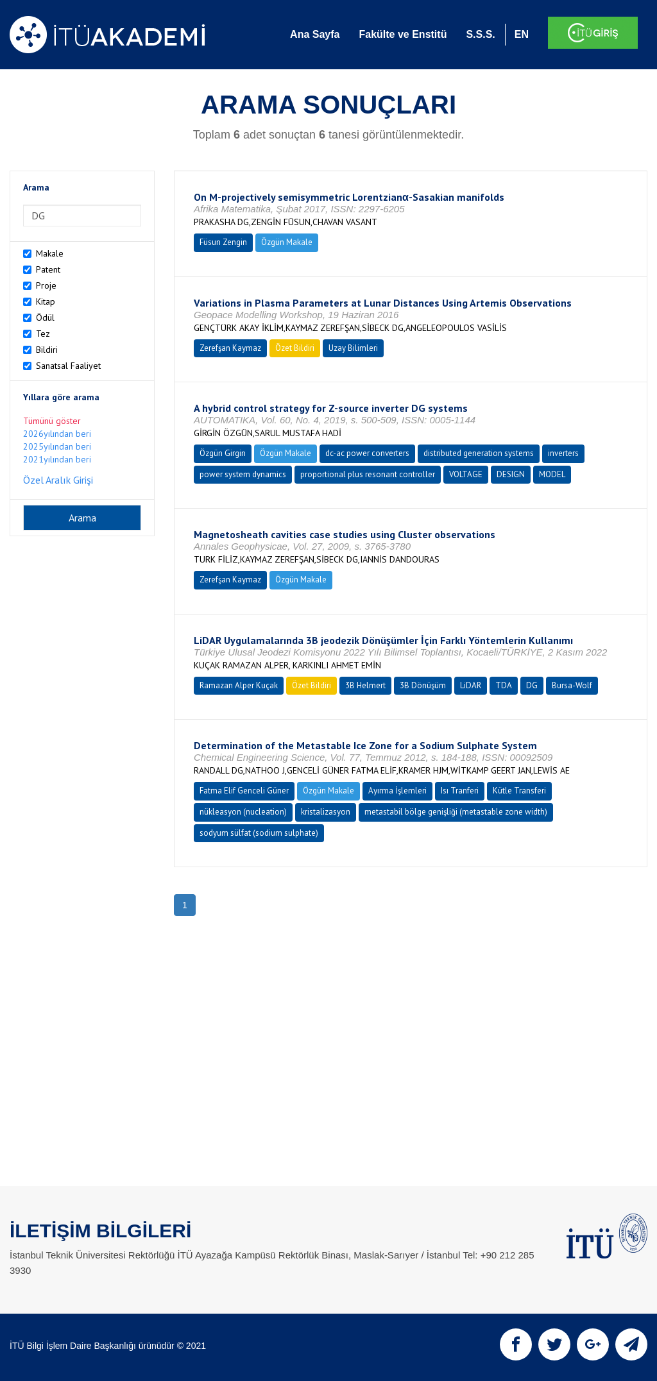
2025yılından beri (57, 446)
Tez (43, 333)
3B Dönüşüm (423, 685)
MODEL (552, 474)
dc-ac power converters (367, 453)
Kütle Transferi (519, 790)
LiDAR (470, 685)
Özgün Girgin (223, 453)
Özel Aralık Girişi (58, 479)
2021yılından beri (57, 459)
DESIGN (511, 474)
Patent (48, 269)
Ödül (45, 317)
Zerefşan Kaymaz (230, 348)
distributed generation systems (478, 453)
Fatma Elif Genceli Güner (244, 790)
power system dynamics (243, 474)
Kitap (45, 301)
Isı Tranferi (460, 790)
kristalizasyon (325, 811)
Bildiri (47, 349)
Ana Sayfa (314, 34)
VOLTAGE (465, 474)
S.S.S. (480, 34)
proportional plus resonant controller (367, 474)
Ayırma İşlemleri (397, 790)
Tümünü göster (52, 421)
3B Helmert (365, 685)
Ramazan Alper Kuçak (239, 685)
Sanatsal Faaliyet (68, 365)
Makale (50, 253)
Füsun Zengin (223, 242)
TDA (503, 685)
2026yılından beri (57, 433)
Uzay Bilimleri (353, 348)
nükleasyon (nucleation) (243, 811)
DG (532, 685)
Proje (46, 285)
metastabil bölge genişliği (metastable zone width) (455, 811)
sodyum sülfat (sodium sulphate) (259, 832)
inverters (563, 453)
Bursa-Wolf (572, 685)
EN (522, 34)
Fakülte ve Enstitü (403, 34)
